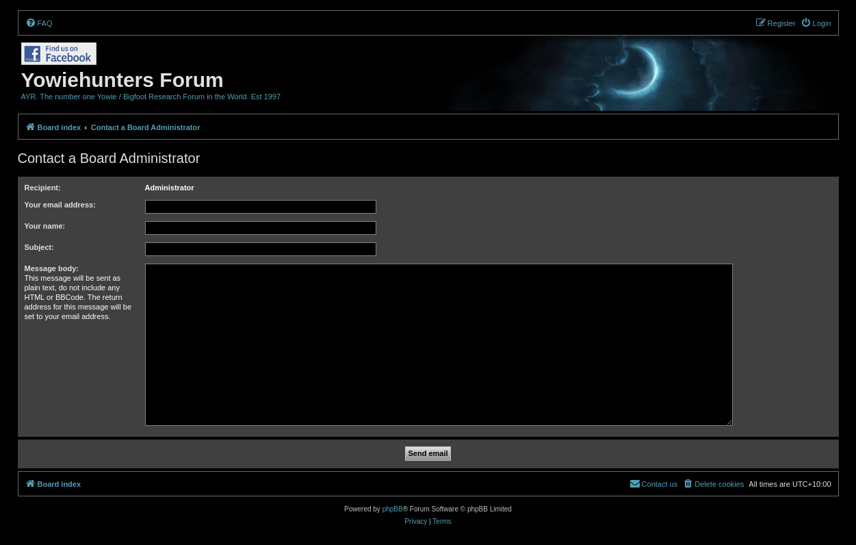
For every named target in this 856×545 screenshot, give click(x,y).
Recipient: (43, 187)
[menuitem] (39, 23)
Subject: (39, 247)
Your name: (45, 226)
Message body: (52, 268)
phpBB (392, 509)
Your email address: (60, 205)
